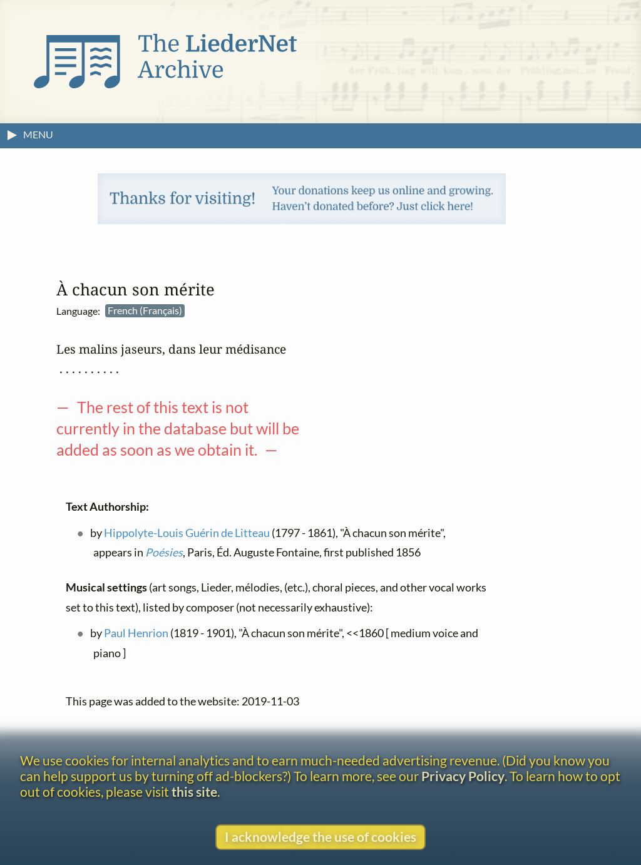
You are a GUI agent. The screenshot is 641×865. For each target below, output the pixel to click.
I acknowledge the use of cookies (320, 836)
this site (194, 791)
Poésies (164, 552)
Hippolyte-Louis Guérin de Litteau (187, 533)
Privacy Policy (463, 776)
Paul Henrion (136, 633)
